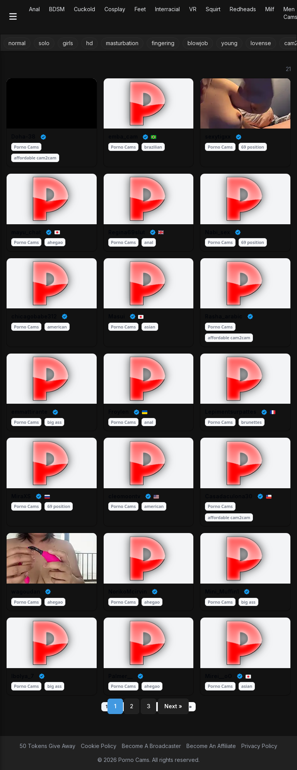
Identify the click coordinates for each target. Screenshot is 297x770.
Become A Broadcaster (151, 746)
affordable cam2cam (35, 158)
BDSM (57, 9)
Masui (116, 316)
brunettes (251, 422)
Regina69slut (126, 232)
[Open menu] (13, 17)
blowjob (198, 43)
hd (89, 43)
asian (149, 327)
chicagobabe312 (34, 316)
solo (44, 43)
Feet (140, 9)
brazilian (153, 147)
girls (68, 43)
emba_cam (123, 136)
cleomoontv (124, 496)
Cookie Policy (98, 746)
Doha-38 (23, 136)
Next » (173, 706)
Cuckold (84, 9)
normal (17, 43)
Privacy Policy (259, 746)
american (57, 327)
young (229, 43)
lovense (261, 43)
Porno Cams (26, 147)
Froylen (118, 411)
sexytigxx (218, 136)
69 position (252, 147)
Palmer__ (120, 676)
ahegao (55, 242)
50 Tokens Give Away (47, 746)
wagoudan (25, 591)
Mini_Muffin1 (222, 591)
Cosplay (114, 9)
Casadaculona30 (229, 496)
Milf (269, 9)
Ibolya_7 (22, 676)
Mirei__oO (218, 676)
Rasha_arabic (223, 316)
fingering (163, 43)
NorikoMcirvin (127, 591)
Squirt (213, 9)
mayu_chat (26, 232)
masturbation (122, 43)
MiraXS (21, 496)
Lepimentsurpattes (230, 411)
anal (148, 242)
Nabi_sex (217, 232)
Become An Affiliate (211, 746)
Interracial (167, 9)
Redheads (243, 9)
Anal (34, 9)
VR (192, 9)
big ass (54, 422)
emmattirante (29, 411)
